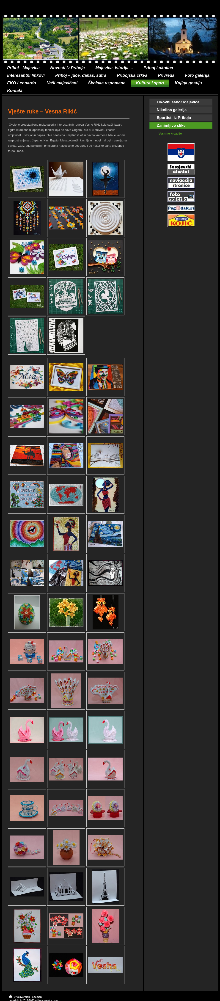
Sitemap (37, 996)
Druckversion (19, 996)
